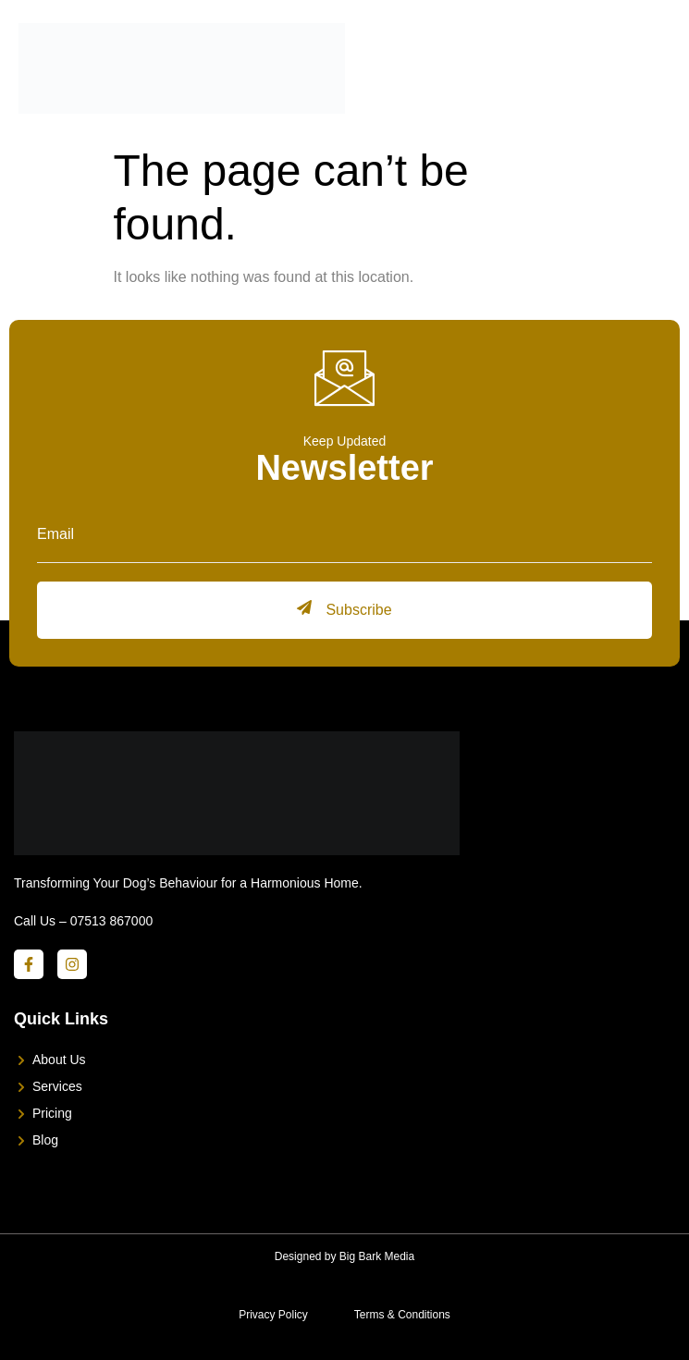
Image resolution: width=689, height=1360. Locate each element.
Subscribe (344, 609)
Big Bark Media (376, 1256)
